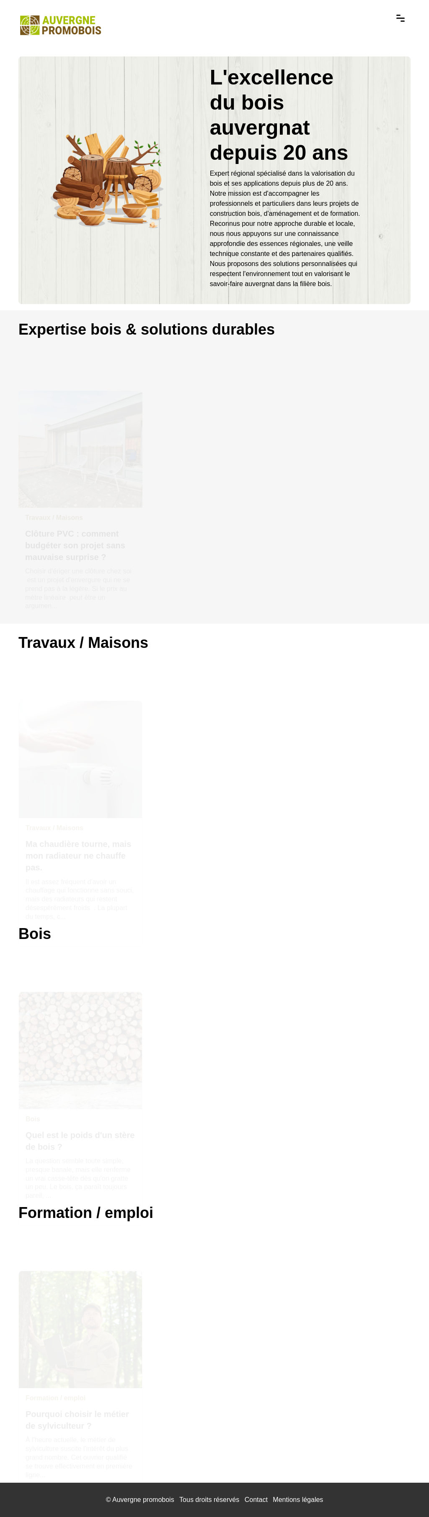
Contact (256, 1499)
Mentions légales (298, 1499)
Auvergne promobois (143, 1499)
